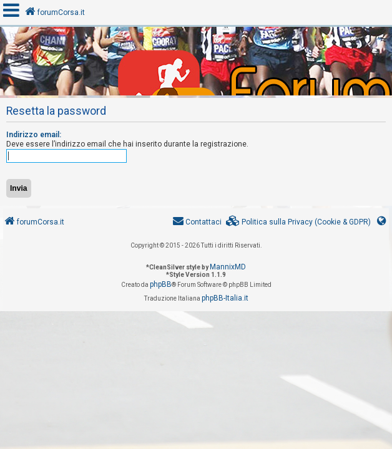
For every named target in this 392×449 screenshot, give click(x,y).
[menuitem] (298, 222)
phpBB (161, 284)
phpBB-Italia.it (225, 298)
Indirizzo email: (33, 134)
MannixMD (228, 267)
